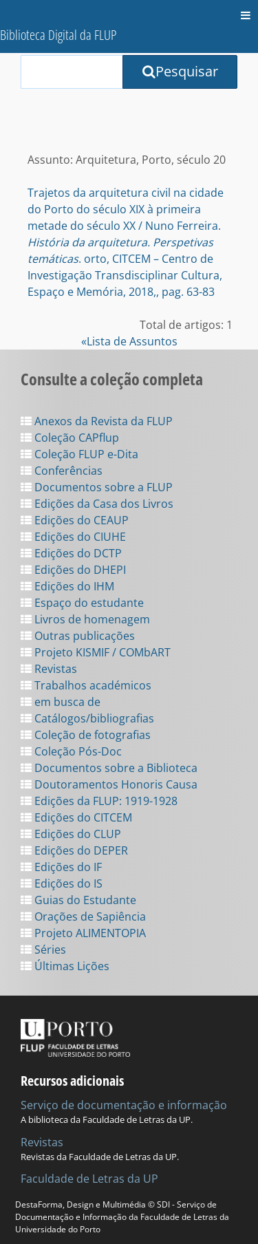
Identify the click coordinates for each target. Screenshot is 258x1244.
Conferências (62, 470)
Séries (43, 949)
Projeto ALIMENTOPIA (83, 933)
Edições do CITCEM (76, 817)
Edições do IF (61, 867)
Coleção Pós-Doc (71, 751)
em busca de (60, 701)
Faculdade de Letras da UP (89, 1178)
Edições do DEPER (74, 850)
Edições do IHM (67, 586)
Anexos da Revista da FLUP (97, 421)
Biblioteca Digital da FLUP (58, 34)
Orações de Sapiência (83, 916)
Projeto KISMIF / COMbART (96, 652)
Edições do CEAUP (75, 520)
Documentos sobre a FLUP (97, 487)
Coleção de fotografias (86, 734)
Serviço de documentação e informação (124, 1105)
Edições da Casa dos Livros (97, 503)
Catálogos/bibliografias (87, 718)
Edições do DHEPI (73, 569)
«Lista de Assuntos (129, 341)
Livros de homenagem (85, 619)
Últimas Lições (65, 966)
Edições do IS (62, 883)
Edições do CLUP (71, 833)
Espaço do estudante (82, 602)
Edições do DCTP (71, 553)
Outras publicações (78, 635)
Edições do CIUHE (73, 536)
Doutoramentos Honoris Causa (109, 784)
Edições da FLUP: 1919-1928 (99, 800)
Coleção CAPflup (70, 437)
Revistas (49, 668)
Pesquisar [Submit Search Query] (180, 71)
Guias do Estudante (78, 900)
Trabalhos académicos (86, 685)
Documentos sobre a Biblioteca (109, 767)
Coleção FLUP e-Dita (79, 454)
